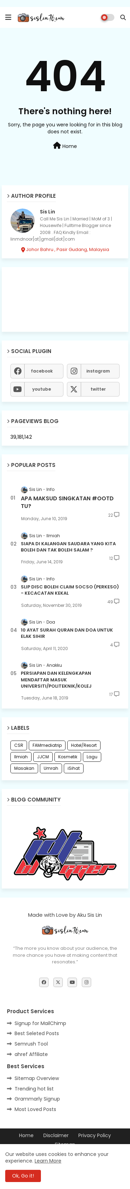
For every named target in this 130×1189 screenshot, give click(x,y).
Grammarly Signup (37, 1098)
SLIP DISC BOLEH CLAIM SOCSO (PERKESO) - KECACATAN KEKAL (70, 590)
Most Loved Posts (35, 1109)
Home (65, 146)
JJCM (43, 757)
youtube (41, 389)
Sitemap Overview (37, 1078)
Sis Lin (47, 212)
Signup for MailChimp (40, 1023)
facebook (42, 371)
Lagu (92, 757)
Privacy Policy (94, 1135)
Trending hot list (34, 1088)
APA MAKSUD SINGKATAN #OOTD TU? (67, 502)
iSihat (74, 768)
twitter (98, 389)
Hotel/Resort (84, 745)
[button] (123, 17)
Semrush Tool (31, 1043)
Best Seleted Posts (37, 1033)
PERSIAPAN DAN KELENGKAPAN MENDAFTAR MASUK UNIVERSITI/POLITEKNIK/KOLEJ (56, 679)
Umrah (51, 768)
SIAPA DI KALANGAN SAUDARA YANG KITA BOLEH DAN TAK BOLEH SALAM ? (68, 547)
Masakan (24, 768)
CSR (18, 745)
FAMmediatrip (47, 745)
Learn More (48, 1160)
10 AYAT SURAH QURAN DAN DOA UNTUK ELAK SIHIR (67, 633)
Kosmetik (67, 757)
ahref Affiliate (31, 1054)
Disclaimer (56, 1135)
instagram (98, 371)
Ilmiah (21, 757)
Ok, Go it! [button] (23, 1175)
